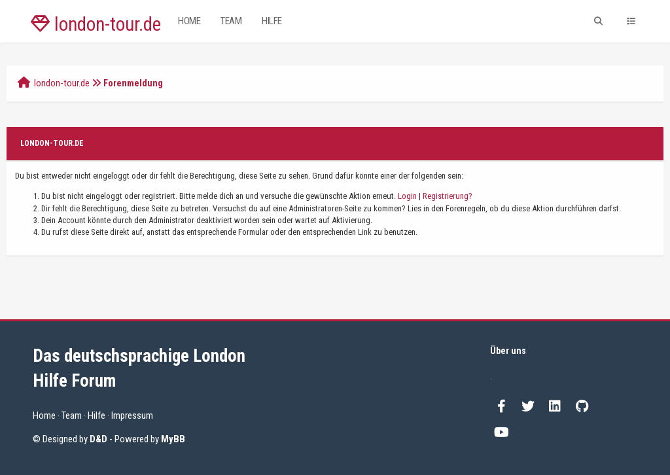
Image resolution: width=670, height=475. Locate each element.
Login (407, 196)
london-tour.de (96, 24)
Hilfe (272, 21)
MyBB (173, 439)
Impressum (132, 415)
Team (230, 21)
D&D (98, 439)
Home (189, 21)
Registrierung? (447, 196)
